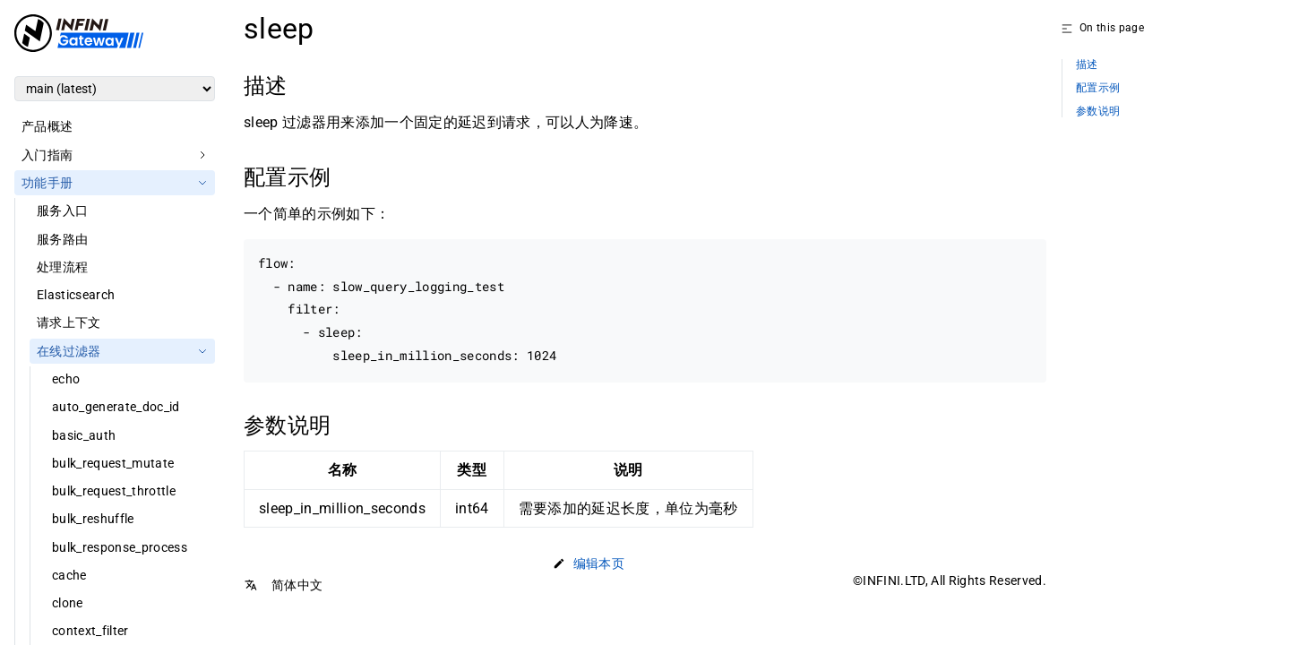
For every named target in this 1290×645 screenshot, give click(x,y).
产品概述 (47, 126)
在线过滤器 (69, 351)
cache (69, 575)
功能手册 (47, 183)
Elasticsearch (76, 295)
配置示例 (1098, 88)
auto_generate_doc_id (116, 407)
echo (66, 379)
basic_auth (84, 435)
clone (67, 603)
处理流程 (62, 267)
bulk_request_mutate (113, 463)
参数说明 (1098, 111)
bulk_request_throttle (114, 491)
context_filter (90, 631)
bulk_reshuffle (93, 519)
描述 (1087, 65)
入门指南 (47, 155)
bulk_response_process (119, 547)
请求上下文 (69, 322)
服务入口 (62, 210)
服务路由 (62, 239)
